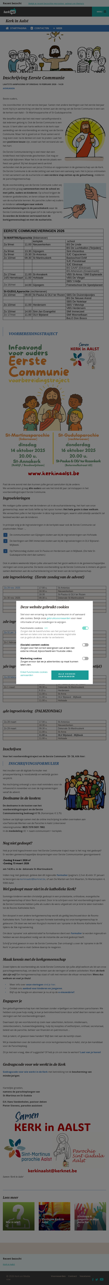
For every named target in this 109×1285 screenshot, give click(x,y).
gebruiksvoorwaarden (58, 618)
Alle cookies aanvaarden (67, 675)
